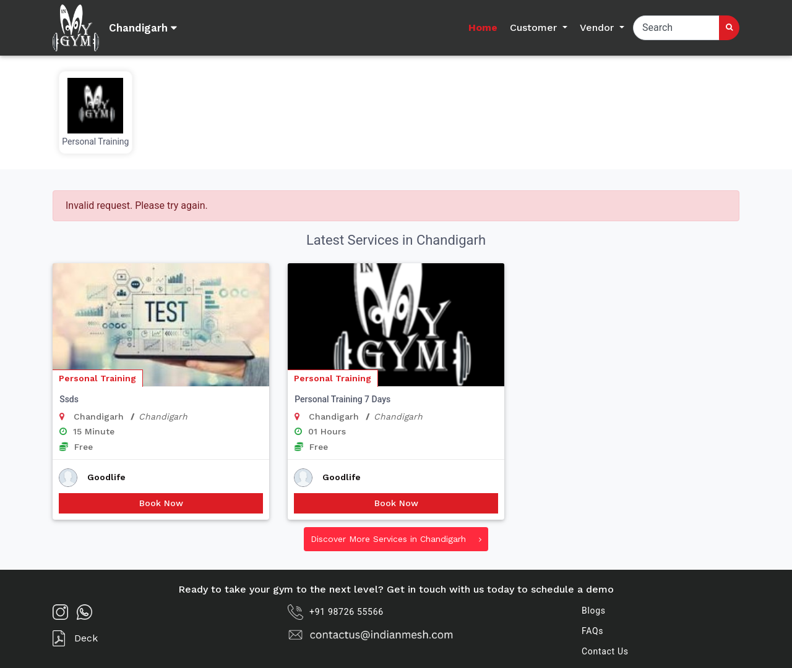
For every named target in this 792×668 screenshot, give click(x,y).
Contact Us (605, 651)
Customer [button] (535, 27)
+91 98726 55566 (336, 612)
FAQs (592, 631)
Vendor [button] (598, 27)
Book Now (161, 503)
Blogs (594, 610)
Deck (75, 638)
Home (482, 27)
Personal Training (97, 378)
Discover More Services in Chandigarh (396, 539)
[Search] (676, 27)
